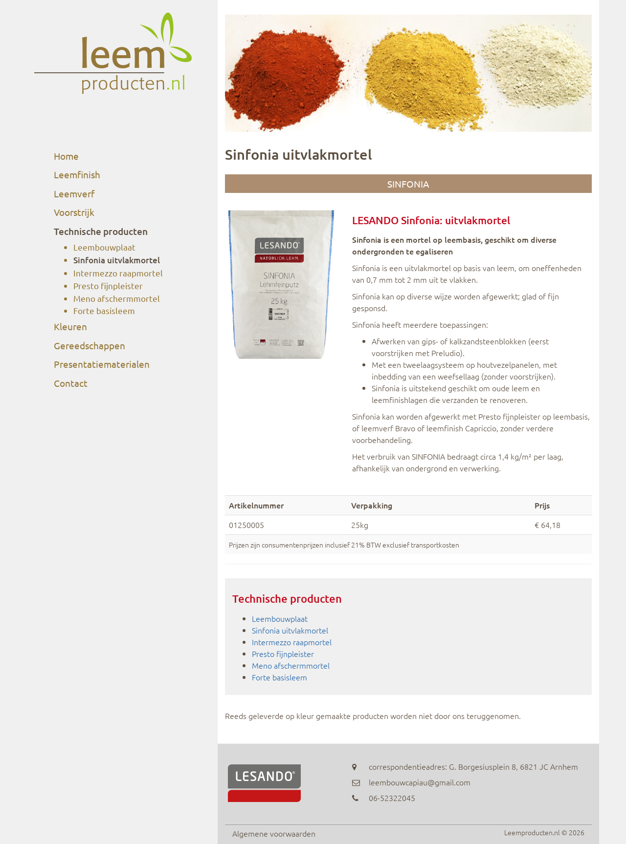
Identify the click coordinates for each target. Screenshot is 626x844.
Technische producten (101, 231)
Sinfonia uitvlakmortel (116, 260)
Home (66, 156)
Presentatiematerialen (102, 364)
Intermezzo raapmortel (118, 273)
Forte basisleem (104, 310)
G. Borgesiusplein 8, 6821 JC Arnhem (513, 766)
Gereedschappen (89, 345)
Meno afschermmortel (116, 298)
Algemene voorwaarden (273, 833)
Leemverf (74, 193)
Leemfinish (77, 174)
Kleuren (70, 326)
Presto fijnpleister (108, 285)
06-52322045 (392, 797)
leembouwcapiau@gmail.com (419, 782)
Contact (71, 383)
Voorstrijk (74, 212)
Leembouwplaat (104, 247)
